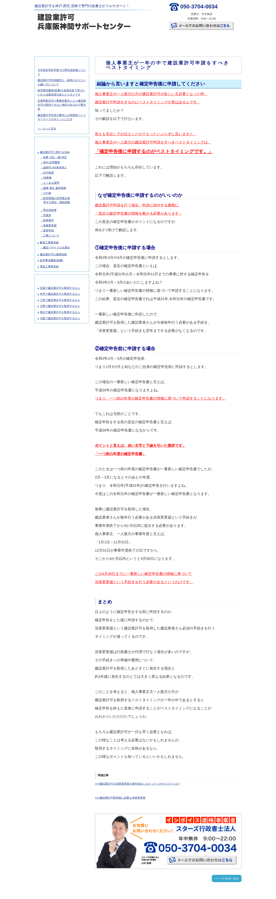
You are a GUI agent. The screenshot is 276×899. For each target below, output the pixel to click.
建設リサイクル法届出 (56, 247)
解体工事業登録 (49, 242)
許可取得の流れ (120, 40)
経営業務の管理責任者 (56, 198)
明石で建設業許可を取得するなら (60, 312)
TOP (51, 40)
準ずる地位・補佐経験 (56, 202)
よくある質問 (51, 182)
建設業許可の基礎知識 (53, 254)
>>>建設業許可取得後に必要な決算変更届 (120, 797)
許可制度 (48, 172)
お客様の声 (154, 40)
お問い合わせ (223, 40)
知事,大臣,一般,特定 (55, 157)
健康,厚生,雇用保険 (54, 188)
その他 (47, 193)
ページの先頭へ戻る (227, 878)
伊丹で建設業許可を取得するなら (60, 293)
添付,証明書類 (51, 162)
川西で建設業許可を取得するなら (60, 306)
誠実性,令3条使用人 (55, 167)
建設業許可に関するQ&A (55, 152)
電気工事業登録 (49, 266)
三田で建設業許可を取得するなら (60, 300)
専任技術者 (50, 210)
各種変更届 (50, 225)
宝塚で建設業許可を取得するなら (60, 287)
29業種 (47, 177)
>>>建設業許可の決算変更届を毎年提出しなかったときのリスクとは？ (137, 783)
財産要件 (48, 220)
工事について (51, 235)
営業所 (47, 215)
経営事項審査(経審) (51, 260)
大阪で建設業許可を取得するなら (60, 318)
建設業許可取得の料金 (86, 40)
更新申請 (48, 230)
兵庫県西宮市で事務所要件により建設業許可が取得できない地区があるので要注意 (62, 105)
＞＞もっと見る (47, 128)
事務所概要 (189, 40)
